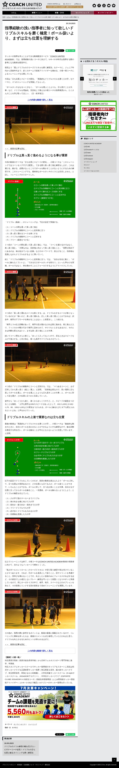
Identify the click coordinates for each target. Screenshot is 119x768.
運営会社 (47, 764)
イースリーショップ (90, 162)
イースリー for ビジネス (91, 171)
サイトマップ (39, 764)
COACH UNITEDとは (53, 4)
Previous (82, 79)
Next (115, 79)
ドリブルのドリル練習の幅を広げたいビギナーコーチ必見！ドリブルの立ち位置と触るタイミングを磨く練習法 (19, 749)
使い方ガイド (67, 4)
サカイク (87, 165)
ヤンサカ (87, 168)
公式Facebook (88, 155)
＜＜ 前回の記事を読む (16, 149)
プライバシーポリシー (9, 764)
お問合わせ (77, 4)
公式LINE (87, 146)
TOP (3, 17)
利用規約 (19, 764)
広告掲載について (29, 764)
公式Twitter (87, 152)
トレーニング (32, 724)
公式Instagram (88, 159)
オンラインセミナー (20, 724)
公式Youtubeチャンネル (91, 149)
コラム (9, 17)
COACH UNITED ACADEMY (51, 562)
